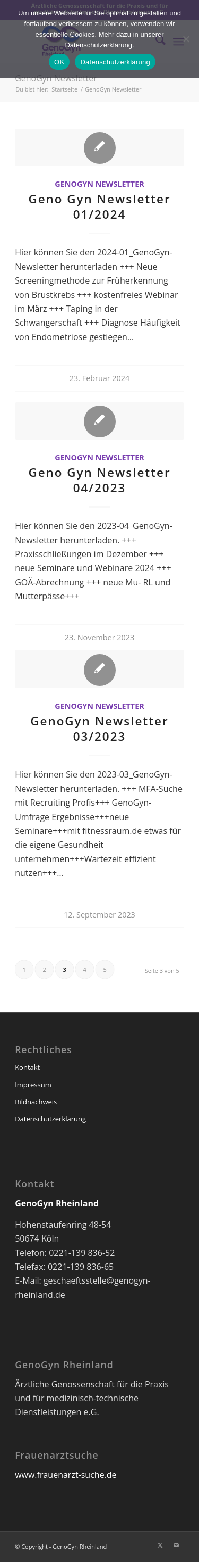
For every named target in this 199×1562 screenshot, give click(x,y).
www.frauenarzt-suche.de (65, 1475)
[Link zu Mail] (176, 1545)
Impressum (33, 1084)
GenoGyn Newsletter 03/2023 (99, 729)
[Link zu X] (160, 1545)
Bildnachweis (36, 1101)
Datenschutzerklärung (50, 1118)
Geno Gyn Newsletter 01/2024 (99, 206)
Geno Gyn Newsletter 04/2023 (99, 480)
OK (59, 62)
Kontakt (27, 1067)
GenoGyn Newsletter (56, 78)
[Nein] (185, 39)
